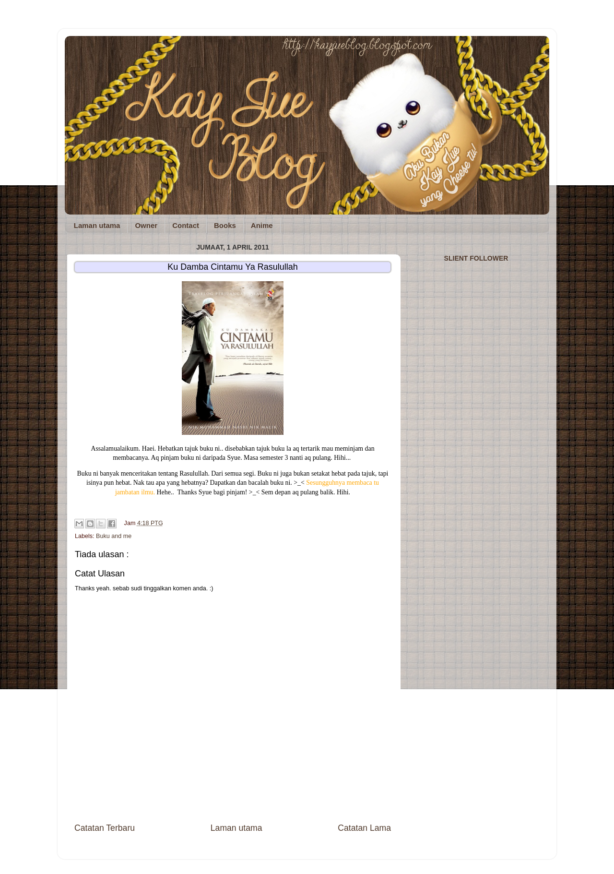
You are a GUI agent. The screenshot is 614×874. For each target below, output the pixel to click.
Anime (262, 225)
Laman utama (97, 225)
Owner (146, 225)
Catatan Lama (364, 828)
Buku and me (113, 536)
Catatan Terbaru (104, 828)
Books (225, 225)
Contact (185, 225)
